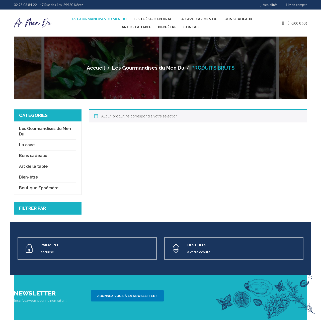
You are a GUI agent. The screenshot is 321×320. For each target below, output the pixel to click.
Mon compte (297, 5)
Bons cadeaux (33, 155)
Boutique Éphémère (38, 187)
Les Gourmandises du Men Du (148, 68)
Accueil (96, 68)
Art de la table (33, 166)
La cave (27, 144)
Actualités (270, 5)
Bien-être (28, 177)
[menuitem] (98, 19)
